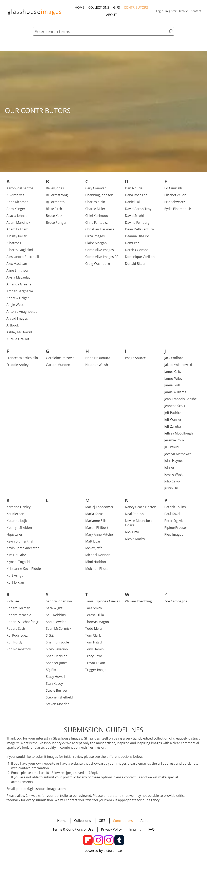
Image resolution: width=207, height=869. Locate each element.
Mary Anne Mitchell (99, 537)
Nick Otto (132, 534)
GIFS (116, 7)
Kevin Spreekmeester (22, 550)
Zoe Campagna (175, 603)
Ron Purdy (14, 645)
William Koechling (138, 603)
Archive (183, 11)
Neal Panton (134, 516)
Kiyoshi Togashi (18, 564)
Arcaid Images (17, 321)
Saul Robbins (56, 617)
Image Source (135, 360)
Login (159, 11)
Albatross (13, 245)
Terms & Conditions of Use (73, 829)
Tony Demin (94, 652)
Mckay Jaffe (93, 550)
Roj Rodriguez (17, 638)
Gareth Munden (58, 367)
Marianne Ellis (96, 523)
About (111, 15)
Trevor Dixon (95, 665)
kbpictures (14, 537)
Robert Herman (18, 610)
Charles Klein (95, 204)
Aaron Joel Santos (19, 191)
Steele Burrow (56, 693)
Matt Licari (93, 544)
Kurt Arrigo (14, 578)
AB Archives (15, 197)
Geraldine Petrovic (60, 360)
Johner (169, 470)
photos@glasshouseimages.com (41, 791)
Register (170, 11)
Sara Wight (54, 610)
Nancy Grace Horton (140, 509)
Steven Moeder (57, 706)
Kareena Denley (18, 509)
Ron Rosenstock (18, 652)
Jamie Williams (175, 394)
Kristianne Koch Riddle (23, 571)
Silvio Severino (57, 652)
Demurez (132, 245)
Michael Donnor (97, 557)
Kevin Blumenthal (19, 544)
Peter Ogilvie (174, 523)
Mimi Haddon (95, 564)
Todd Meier (94, 631)
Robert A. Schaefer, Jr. (22, 624)
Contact (196, 11)
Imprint (135, 829)
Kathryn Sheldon (19, 530)
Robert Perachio (18, 617)
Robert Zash (15, 631)
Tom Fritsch (94, 645)
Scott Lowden (56, 624)
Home (79, 7)
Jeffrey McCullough (178, 435)
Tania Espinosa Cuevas (102, 603)
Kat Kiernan (15, 516)
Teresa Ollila (94, 617)
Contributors (136, 7)
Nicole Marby (135, 541)
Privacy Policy (111, 829)
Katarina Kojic (16, 523)
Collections (98, 7)
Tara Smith (93, 610)
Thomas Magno (97, 624)
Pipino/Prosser (175, 530)
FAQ (151, 829)
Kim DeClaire (16, 557)
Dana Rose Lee (136, 197)
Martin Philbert (96, 530)
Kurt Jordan (15, 585)
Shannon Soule (57, 645)
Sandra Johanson (59, 603)
